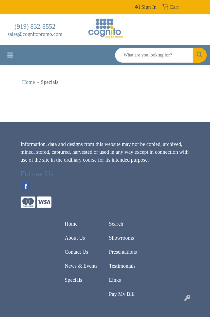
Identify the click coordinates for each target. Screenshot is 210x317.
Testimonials (122, 266)
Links (115, 280)
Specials (73, 280)
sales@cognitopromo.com (35, 34)
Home (28, 82)
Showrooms (121, 238)
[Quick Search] (154, 55)
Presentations (123, 252)
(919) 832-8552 (34, 26)
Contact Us (76, 252)
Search (116, 224)
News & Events (81, 266)
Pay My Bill (122, 294)
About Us (75, 238)
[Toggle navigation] (10, 55)
